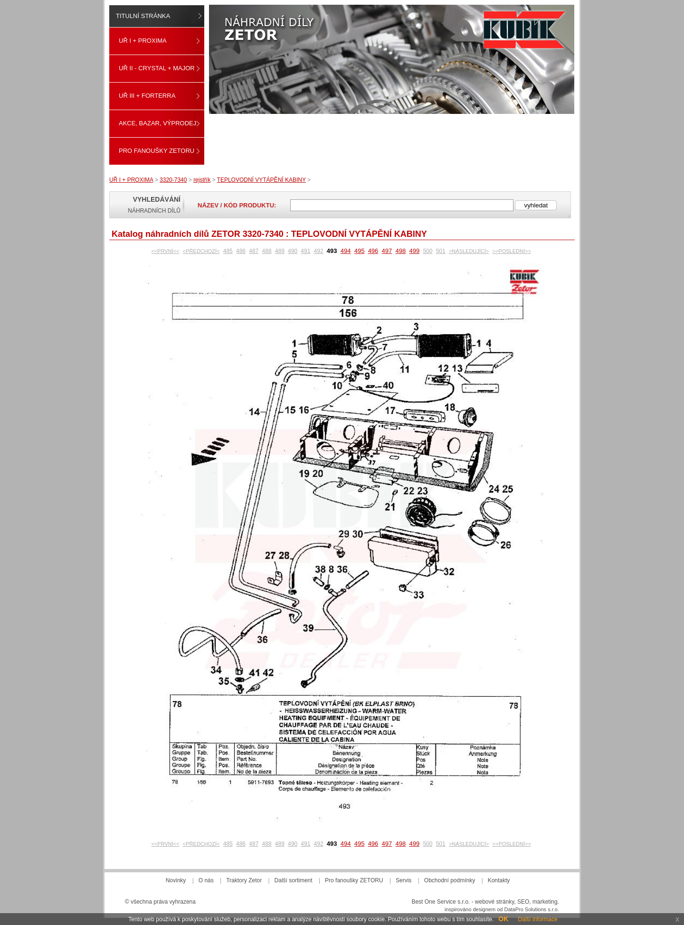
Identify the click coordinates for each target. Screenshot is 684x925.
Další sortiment (294, 880)
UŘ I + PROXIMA (143, 40)
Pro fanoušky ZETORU (156, 150)
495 (359, 250)
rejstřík (201, 180)
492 (318, 251)
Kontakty (499, 880)
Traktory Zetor (244, 880)
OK (503, 919)
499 (414, 250)
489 (280, 251)
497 (387, 250)
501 (441, 251)
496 (373, 250)
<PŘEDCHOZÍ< (201, 251)
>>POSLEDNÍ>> (512, 251)
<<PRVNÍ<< (166, 251)
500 (427, 251)
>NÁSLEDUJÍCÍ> (469, 251)
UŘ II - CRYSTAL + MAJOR (157, 68)
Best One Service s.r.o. (440, 901)
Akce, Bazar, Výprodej (157, 123)
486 (241, 251)
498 (401, 250)
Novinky (176, 880)
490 (292, 251)
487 (253, 251)
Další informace (537, 919)
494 (346, 250)
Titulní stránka (143, 15)
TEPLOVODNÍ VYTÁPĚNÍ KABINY (261, 180)
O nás (206, 880)
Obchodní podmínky (449, 880)
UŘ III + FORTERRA (147, 95)
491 (305, 251)
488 (267, 251)
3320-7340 (173, 180)
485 (228, 251)
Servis (403, 880)
